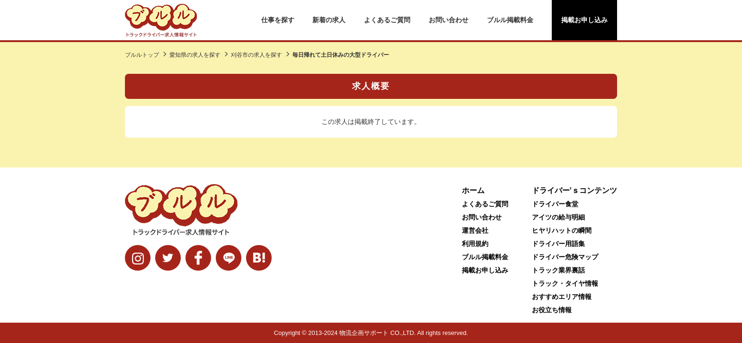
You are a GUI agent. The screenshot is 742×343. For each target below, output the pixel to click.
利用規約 (475, 243)
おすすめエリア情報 (562, 296)
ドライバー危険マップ (565, 257)
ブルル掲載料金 (510, 20)
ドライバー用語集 (558, 243)
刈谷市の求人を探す (256, 55)
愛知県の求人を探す (195, 55)
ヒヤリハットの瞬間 (562, 230)
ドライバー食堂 (555, 204)
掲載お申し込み (584, 20)
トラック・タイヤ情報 (565, 283)
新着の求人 (328, 20)
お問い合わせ (448, 20)
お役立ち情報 (552, 310)
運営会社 (475, 230)
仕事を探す (277, 20)
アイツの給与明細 (558, 217)
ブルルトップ (142, 55)
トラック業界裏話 (558, 270)
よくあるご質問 (387, 20)
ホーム (473, 190)
